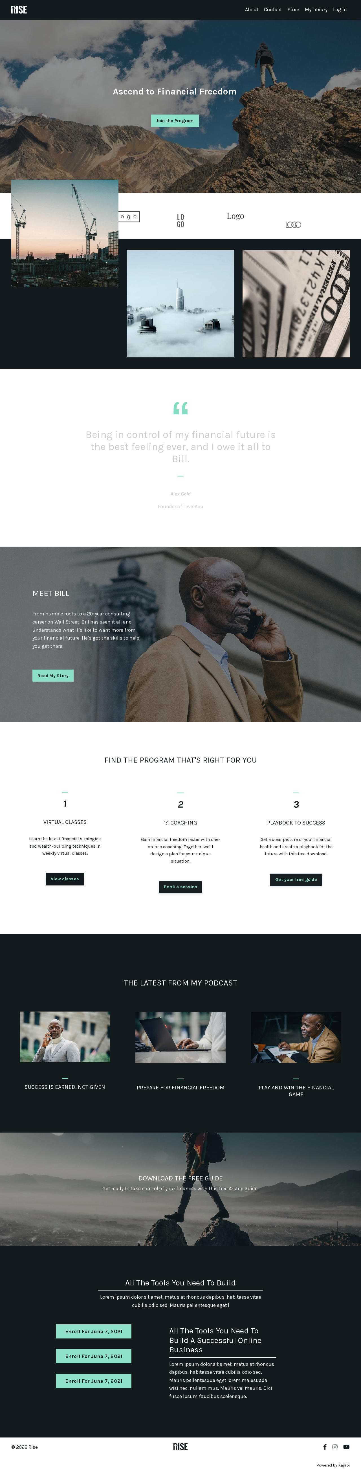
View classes (65, 906)
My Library (316, 10)
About (250, 10)
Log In (340, 10)
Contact (272, 10)
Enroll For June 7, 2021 (94, 1332)
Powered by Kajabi (333, 1466)
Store (293, 10)
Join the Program (175, 120)
